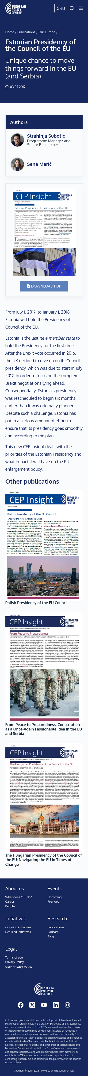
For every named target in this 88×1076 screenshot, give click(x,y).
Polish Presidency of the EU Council (36, 602)
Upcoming (55, 897)
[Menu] (81, 8)
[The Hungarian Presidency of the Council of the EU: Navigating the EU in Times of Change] (44, 798)
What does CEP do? (18, 897)
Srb (61, 8)
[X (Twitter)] (32, 1005)
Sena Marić (39, 164)
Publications (26, 32)
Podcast (53, 932)
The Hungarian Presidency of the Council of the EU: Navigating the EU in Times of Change (43, 859)
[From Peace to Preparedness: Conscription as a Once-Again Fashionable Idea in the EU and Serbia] (44, 667)
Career (10, 901)
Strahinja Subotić (46, 136)
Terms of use (14, 957)
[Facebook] (20, 1005)
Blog (51, 936)
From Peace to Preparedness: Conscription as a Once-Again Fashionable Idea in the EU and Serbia (43, 729)
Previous (53, 901)
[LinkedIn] (56, 1005)
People (10, 906)
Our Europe (46, 32)
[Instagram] (67, 1005)
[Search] (72, 8)
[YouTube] (44, 1005)
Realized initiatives (18, 932)
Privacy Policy (14, 962)
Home (9, 32)
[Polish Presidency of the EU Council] (44, 545)
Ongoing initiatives (18, 927)
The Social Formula (64, 1070)
